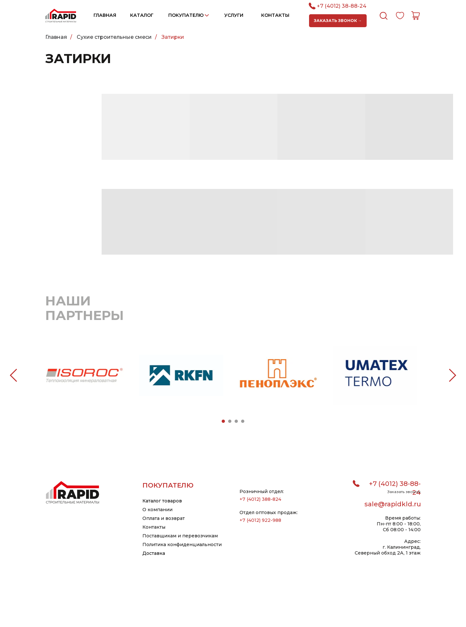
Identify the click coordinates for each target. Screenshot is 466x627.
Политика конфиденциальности (182, 544)
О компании (157, 509)
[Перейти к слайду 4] (242, 421)
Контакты (153, 527)
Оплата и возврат (163, 518)
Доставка (153, 553)
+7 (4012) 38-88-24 (341, 6)
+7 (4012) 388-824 (260, 499)
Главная (56, 37)
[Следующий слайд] (452, 375)
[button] (338, 20)
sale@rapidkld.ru (392, 504)
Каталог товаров (162, 501)
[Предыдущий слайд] (13, 375)
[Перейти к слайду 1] (223, 421)
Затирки (172, 37)
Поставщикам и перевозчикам (180, 536)
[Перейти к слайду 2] (229, 421)
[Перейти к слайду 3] (236, 421)
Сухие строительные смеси (114, 37)
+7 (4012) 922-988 (260, 520)
